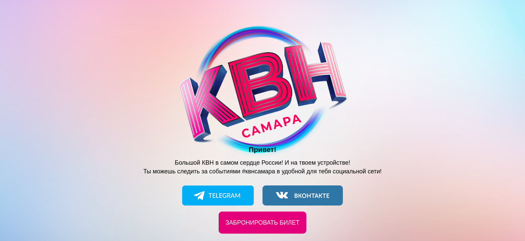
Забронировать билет (262, 222)
